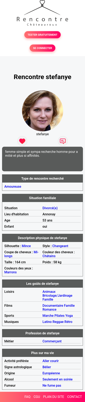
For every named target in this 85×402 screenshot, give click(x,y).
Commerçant (52, 341)
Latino (47, 322)
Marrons (10, 272)
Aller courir (51, 361)
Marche (48, 316)
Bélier (47, 367)
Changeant (60, 246)
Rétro (68, 322)
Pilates (59, 316)
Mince (26, 246)
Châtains (49, 256)
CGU (37, 397)
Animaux (49, 292)
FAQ (27, 397)
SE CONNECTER (42, 48)
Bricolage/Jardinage (57, 296)
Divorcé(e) (50, 208)
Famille (48, 299)
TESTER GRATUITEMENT (42, 34)
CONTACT (74, 397)
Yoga (69, 316)
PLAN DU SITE (53, 397)
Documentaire (53, 306)
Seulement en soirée (58, 379)
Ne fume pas (52, 385)
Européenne (51, 373)
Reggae (58, 322)
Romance (50, 309)
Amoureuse (12, 187)
